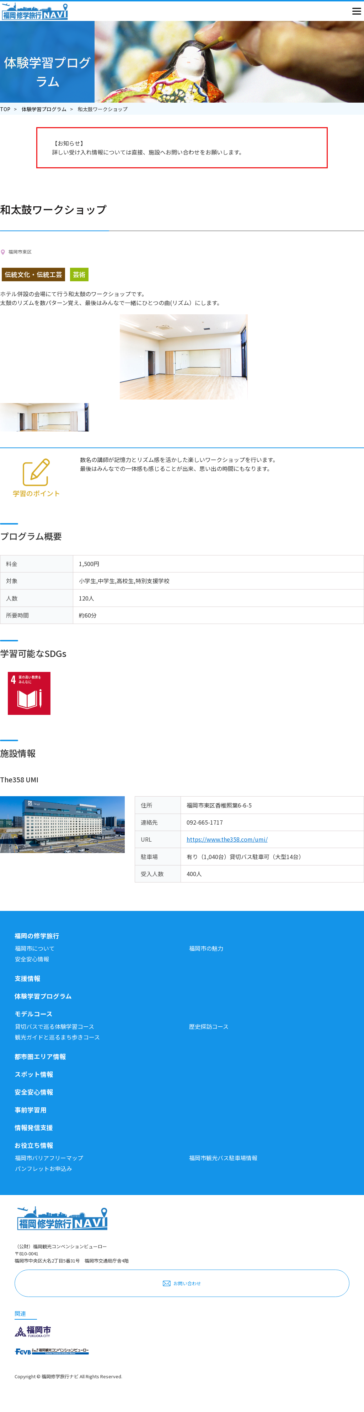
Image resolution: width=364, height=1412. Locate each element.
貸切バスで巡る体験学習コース (54, 1026)
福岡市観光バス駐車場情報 (223, 1157)
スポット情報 (34, 1074)
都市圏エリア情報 (40, 1056)
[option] (45, 417)
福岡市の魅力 (206, 948)
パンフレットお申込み (43, 1168)
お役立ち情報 (34, 1145)
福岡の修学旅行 (37, 935)
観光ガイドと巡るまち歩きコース (57, 1037)
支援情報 (27, 978)
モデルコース (34, 1013)
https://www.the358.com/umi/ (227, 839)
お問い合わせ (187, 1283)
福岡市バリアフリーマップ (49, 1157)
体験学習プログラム (44, 109)
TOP (5, 109)
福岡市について (35, 948)
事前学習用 (31, 1109)
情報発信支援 (34, 1127)
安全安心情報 (32, 959)
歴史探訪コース (209, 1026)
